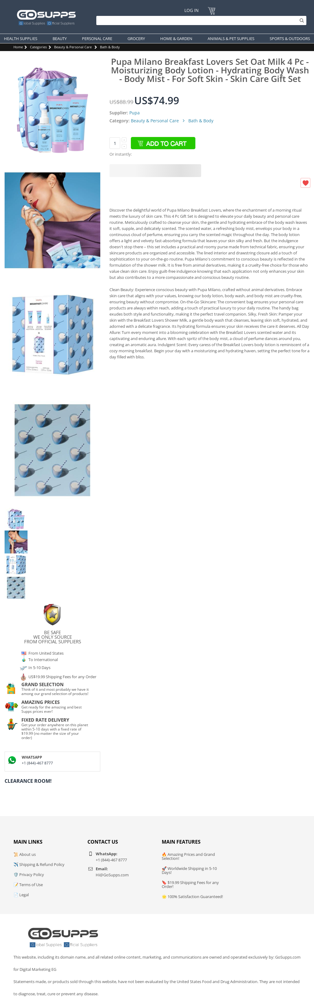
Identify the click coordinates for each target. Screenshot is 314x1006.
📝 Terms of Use (28, 884)
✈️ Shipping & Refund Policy (39, 864)
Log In (191, 10)
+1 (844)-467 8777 (37, 763)
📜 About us (24, 854)
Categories (38, 47)
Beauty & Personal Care (73, 47)
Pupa (134, 113)
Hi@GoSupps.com (112, 875)
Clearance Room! (28, 781)
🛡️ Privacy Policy (28, 874)
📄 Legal (21, 894)
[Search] (199, 20)
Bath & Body (110, 47)
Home (18, 47)
